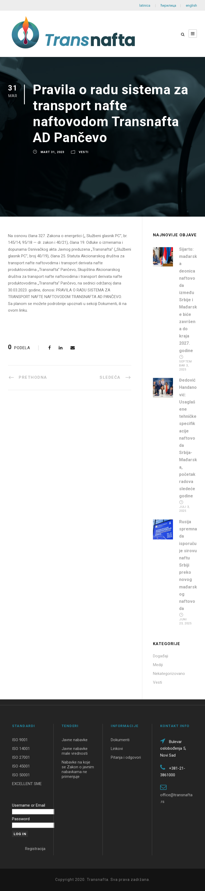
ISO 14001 (21, 748)
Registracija (35, 848)
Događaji (160, 656)
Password (21, 818)
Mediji (158, 664)
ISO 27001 (21, 757)
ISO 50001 (21, 775)
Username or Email (28, 805)
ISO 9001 (20, 739)
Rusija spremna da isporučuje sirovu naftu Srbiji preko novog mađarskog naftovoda (188, 565)
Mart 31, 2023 (52, 152)
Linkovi (117, 748)
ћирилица (168, 5)
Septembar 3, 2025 (185, 365)
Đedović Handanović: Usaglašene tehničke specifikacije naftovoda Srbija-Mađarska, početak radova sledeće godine (188, 438)
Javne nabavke (75, 739)
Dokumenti (120, 739)
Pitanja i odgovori (126, 757)
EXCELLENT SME (27, 783)
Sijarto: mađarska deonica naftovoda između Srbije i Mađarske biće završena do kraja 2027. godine (188, 300)
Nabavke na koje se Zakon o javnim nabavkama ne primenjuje (78, 769)
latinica (145, 5)
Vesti (83, 152)
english (191, 5)
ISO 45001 (21, 766)
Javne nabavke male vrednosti (75, 751)
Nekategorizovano (169, 673)
